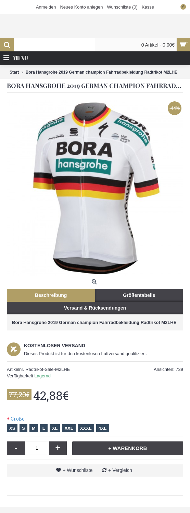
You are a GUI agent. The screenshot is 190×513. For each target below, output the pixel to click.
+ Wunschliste (77, 470)
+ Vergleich (120, 470)
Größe (18, 418)
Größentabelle (139, 295)
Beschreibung (51, 295)
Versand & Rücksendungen (95, 308)
